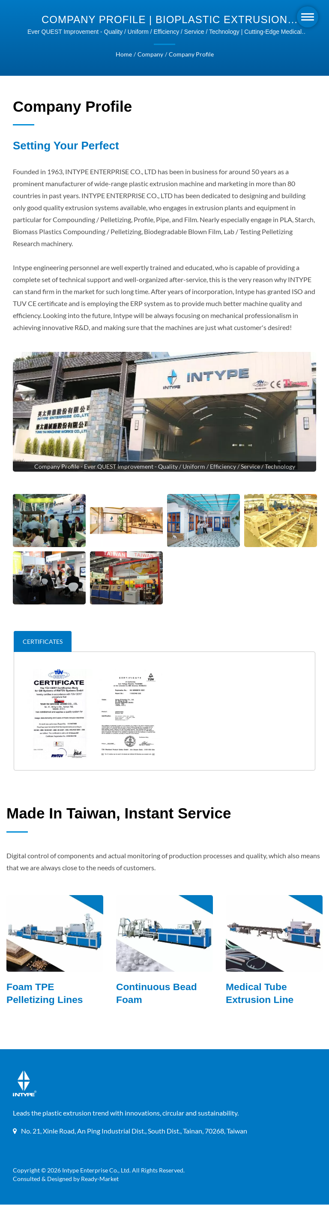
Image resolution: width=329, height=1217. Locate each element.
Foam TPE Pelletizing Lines (45, 1006)
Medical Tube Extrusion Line (260, 1006)
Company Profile (190, 54)
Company (150, 54)
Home (124, 54)
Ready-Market (101, 1191)
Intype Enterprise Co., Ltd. (96, 1182)
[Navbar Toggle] (307, 16)
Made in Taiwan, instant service (118, 825)
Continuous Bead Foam (156, 1006)
